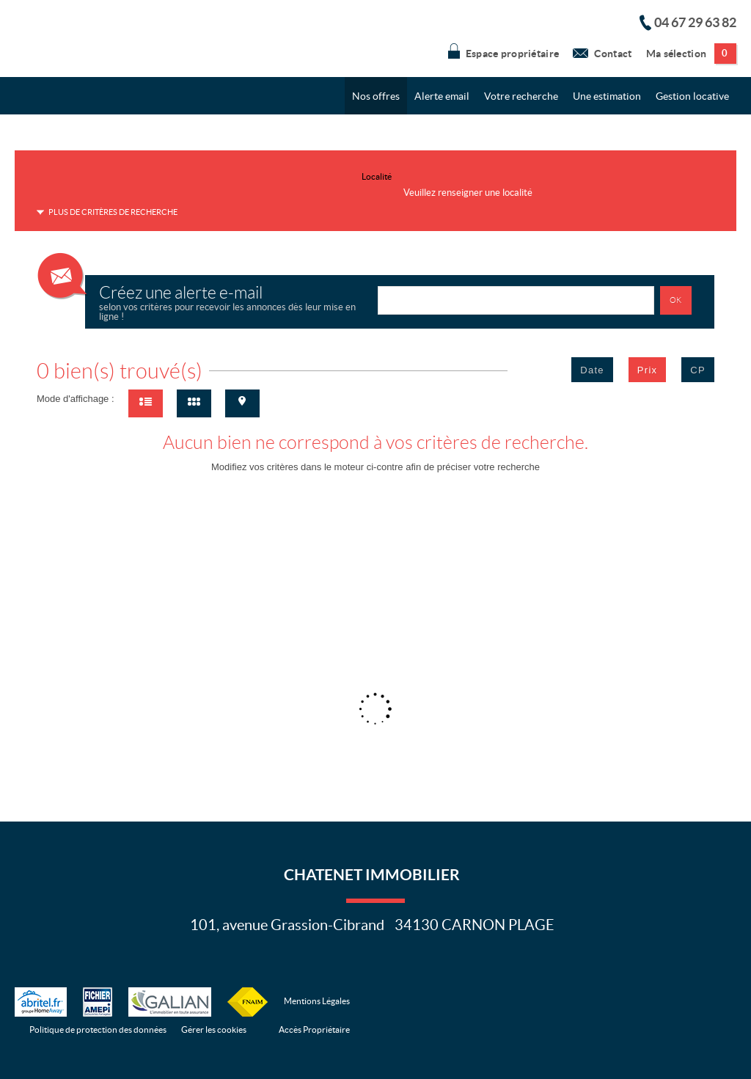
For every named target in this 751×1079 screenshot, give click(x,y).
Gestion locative (692, 96)
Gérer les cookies (213, 1029)
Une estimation (607, 96)
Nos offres (376, 96)
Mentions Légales (317, 1001)
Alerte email (441, 96)
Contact (602, 50)
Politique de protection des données (97, 1029)
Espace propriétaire (503, 50)
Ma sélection (691, 53)
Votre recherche (521, 96)
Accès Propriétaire (314, 1029)
